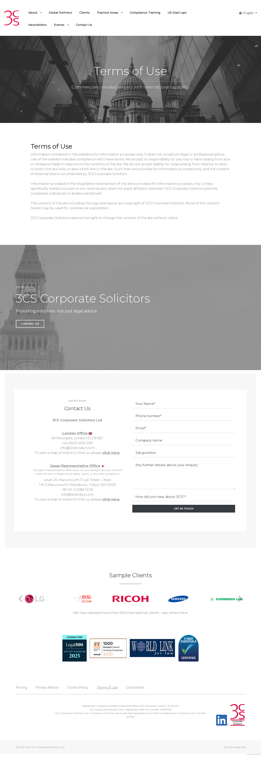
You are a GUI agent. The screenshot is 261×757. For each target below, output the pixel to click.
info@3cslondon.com (77, 448)
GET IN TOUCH (184, 508)
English (246, 13)
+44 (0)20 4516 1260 (77, 443)
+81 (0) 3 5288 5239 (77, 490)
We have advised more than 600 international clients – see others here (130, 613)
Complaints (135, 687)
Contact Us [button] (30, 323)
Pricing (21, 687)
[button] (240, 599)
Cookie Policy (77, 687)
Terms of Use (107, 687)
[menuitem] (35, 13)
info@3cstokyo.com (77, 494)
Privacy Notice (47, 687)
